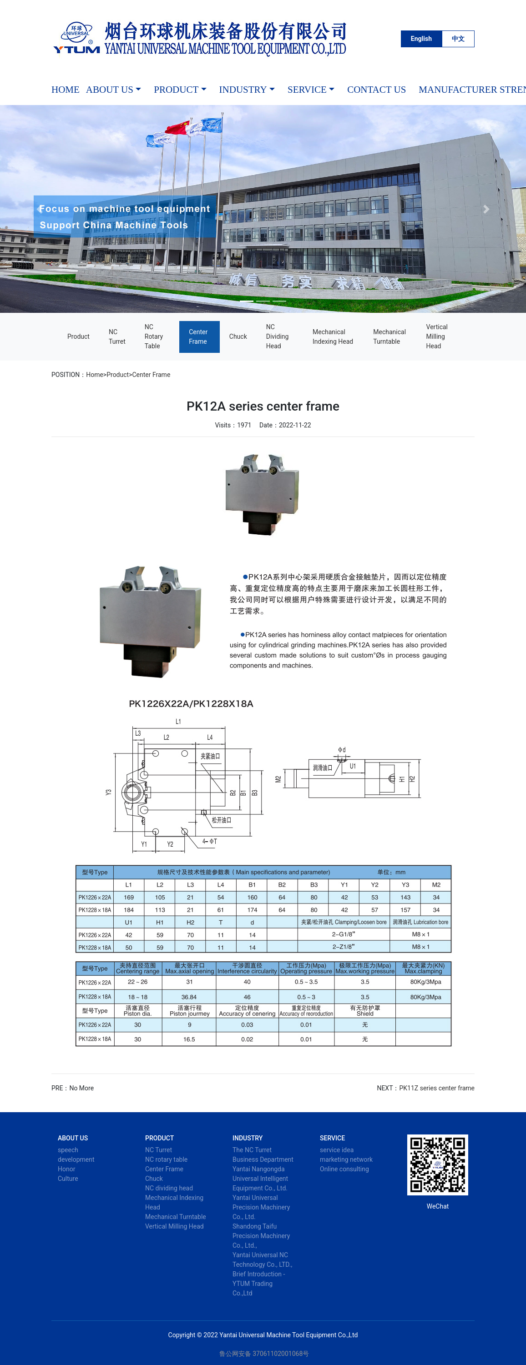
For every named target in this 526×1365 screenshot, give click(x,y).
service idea (337, 1150)
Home (94, 374)
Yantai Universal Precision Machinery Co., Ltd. (261, 1207)
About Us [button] (109, 89)
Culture (68, 1178)
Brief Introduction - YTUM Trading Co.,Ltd (259, 1283)
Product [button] (176, 89)
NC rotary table (154, 336)
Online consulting (344, 1169)
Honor (66, 1169)
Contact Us (376, 89)
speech (68, 1150)
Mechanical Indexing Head (333, 336)
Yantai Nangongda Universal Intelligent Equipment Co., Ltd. (260, 1178)
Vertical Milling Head (437, 336)
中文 (458, 38)
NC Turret (117, 336)
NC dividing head (277, 336)
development (76, 1159)
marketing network (346, 1159)
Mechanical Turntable (389, 336)
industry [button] (243, 89)
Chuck (238, 336)
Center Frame (198, 336)
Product (78, 336)
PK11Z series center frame (437, 1088)
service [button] (307, 89)
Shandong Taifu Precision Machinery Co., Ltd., (261, 1236)
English (421, 38)
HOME (65, 89)
